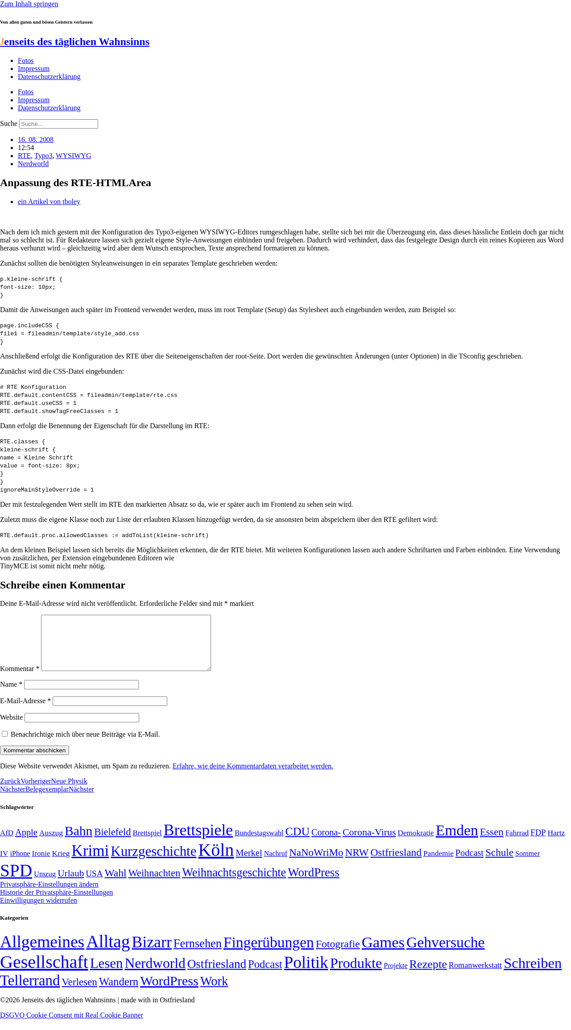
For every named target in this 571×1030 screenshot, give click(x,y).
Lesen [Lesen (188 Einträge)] (106, 974)
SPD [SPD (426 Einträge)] (16, 881)
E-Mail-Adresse (25, 711)
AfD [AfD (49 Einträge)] (6, 843)
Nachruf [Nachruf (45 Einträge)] (275, 864)
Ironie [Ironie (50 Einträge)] (41, 864)
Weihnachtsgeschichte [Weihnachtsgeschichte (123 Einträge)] (234, 883)
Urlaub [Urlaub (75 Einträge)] (71, 884)
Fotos (26, 60)
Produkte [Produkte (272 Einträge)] (356, 974)
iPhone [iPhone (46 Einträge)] (20, 864)
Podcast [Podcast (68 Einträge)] (469, 863)
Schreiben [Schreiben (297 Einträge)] (533, 974)
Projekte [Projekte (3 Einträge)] (395, 976)
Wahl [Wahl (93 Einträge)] (116, 883)
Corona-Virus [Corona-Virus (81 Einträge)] (369, 842)
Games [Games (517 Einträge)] (383, 953)
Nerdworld (33, 163)
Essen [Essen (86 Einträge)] (492, 842)
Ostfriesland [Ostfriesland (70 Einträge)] (216, 974)
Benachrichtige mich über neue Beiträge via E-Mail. (85, 745)
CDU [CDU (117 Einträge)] (298, 842)
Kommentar (19, 679)
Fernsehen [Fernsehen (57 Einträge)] (198, 954)
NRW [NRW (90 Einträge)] (357, 863)
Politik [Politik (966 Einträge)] (306, 973)
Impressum (34, 68)
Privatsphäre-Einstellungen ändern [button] (49, 895)
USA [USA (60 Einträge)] (94, 884)
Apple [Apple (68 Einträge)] (26, 843)
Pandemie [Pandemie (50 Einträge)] (438, 864)
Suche (8, 123)
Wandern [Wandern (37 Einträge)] (118, 992)
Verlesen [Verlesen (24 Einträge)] (79, 992)
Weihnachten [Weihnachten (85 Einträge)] (154, 883)
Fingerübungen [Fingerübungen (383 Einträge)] (268, 953)
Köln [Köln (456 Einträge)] (216, 861)
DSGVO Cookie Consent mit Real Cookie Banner (71, 1026)
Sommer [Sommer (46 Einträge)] (527, 864)
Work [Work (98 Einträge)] (214, 992)
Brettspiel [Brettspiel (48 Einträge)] (147, 843)
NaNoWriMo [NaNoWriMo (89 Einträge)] (316, 863)
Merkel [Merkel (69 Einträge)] (249, 863)
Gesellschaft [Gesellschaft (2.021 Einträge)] (44, 973)
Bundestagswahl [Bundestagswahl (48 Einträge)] (259, 843)
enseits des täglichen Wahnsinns (74, 41)
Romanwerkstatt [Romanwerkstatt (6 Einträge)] (475, 976)
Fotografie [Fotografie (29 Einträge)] (338, 954)
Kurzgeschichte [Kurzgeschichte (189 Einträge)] (153, 862)
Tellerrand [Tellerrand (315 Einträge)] (30, 991)
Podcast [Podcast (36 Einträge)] (265, 975)
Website (11, 728)
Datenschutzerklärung (49, 76)
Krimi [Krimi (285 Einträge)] (90, 861)
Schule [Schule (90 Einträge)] (499, 863)
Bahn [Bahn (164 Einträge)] (78, 841)
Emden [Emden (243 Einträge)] (457, 841)
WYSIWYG (73, 155)
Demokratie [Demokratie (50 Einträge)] (416, 843)
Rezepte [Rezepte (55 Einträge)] (428, 974)
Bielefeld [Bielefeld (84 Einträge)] (112, 842)
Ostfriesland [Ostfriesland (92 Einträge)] (396, 863)
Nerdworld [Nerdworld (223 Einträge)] (154, 974)
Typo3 (43, 155)
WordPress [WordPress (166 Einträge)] (169, 991)
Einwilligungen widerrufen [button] (38, 911)
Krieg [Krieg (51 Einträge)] (61, 863)
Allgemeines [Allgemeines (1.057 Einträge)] (42, 952)
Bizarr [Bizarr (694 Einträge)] (152, 953)
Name (11, 695)
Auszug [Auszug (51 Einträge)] (51, 843)
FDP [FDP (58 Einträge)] (538, 843)
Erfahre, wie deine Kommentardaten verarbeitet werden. (253, 776)
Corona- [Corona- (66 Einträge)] (326, 843)
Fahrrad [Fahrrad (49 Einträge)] (517, 843)
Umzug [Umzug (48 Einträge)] (45, 884)
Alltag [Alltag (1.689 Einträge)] (108, 952)
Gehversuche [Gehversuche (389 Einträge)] (445, 953)
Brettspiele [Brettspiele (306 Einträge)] (198, 841)
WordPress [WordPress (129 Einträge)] (313, 883)
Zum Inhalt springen (29, 4)
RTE (24, 155)
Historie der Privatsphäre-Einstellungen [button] (56, 903)
